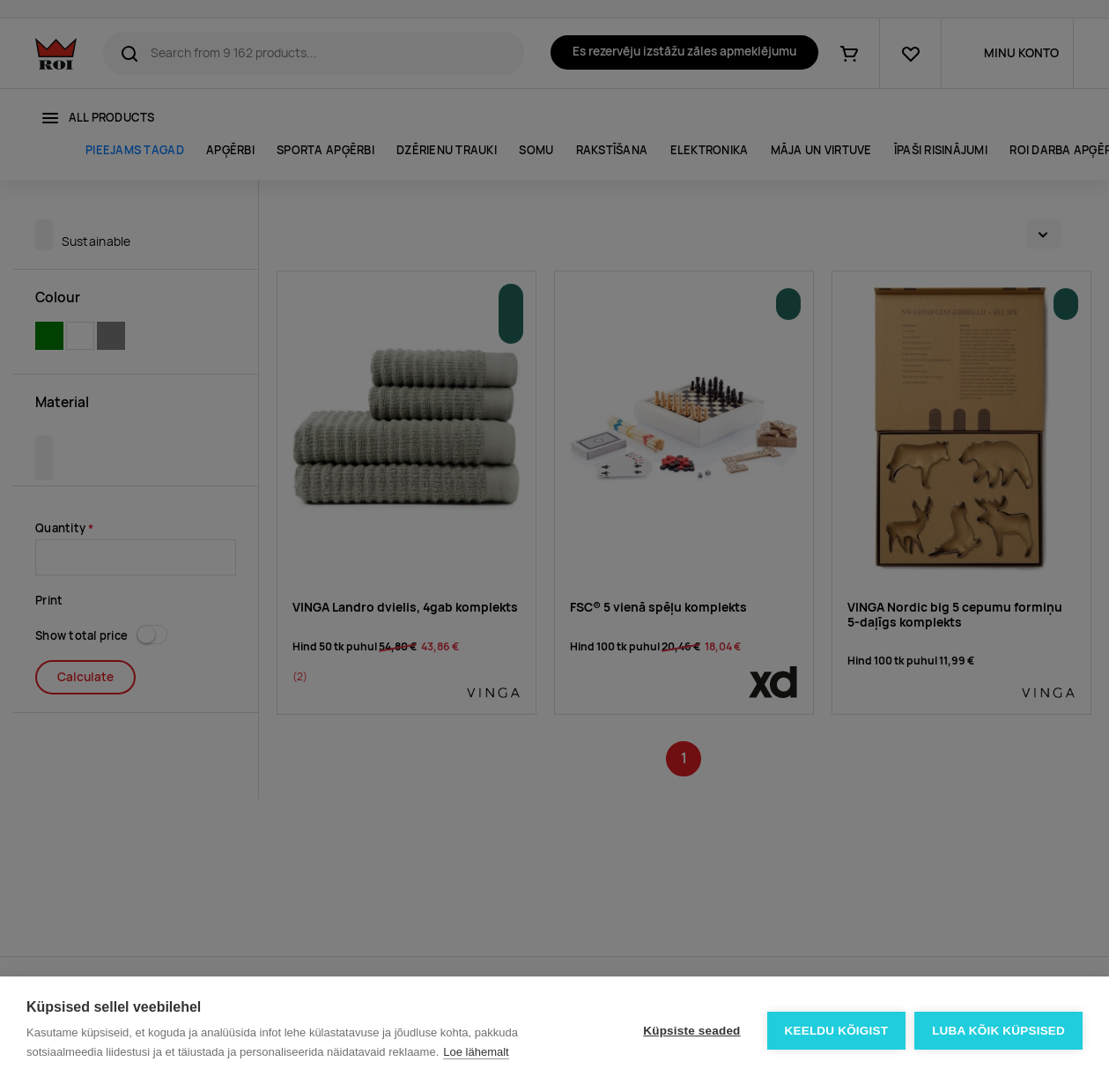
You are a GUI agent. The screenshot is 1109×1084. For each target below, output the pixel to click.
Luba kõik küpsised (998, 1030)
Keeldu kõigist (837, 1030)
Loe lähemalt (475, 1051)
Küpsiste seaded (691, 1030)
